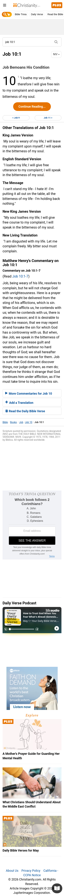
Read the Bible (55, 14)
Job (21, 422)
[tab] (32, 393)
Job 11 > (48, 117)
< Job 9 (16, 117)
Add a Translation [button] (19, 402)
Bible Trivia (20, 14)
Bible (5, 422)
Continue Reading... (32, 106)
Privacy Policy (31, 870)
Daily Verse (37, 14)
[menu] (5, 6)
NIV (56, 54)
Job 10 (28, 422)
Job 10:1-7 (20, 276)
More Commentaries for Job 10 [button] (28, 393)
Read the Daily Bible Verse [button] (25, 411)
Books (13, 422)
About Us (12, 870)
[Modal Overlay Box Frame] (32, 525)
